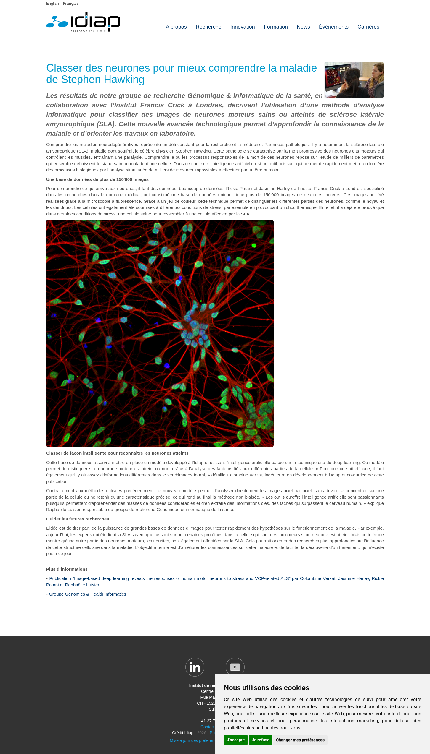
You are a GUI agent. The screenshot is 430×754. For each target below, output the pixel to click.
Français (70, 3)
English (52, 3)
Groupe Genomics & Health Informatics (87, 593)
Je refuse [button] (260, 739)
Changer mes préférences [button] (300, 739)
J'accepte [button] (236, 739)
